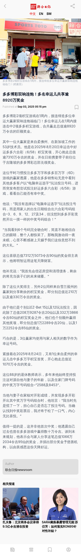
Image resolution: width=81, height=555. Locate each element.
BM (49, 14)
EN (41, 14)
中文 (33, 14)
